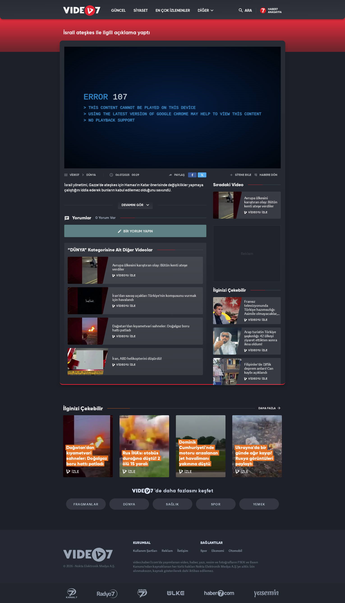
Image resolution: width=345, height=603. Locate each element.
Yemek (259, 504)
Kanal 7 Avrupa (142, 593)
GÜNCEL (118, 11)
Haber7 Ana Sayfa (271, 10)
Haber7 (219, 593)
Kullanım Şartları (145, 550)
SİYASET (140, 11)
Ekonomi (218, 550)
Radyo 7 (107, 593)
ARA (245, 10)
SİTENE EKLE (240, 175)
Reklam (167, 550)
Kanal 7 (71, 593)
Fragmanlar (86, 504)
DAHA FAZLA (269, 408)
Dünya (129, 504)
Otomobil (235, 550)
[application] (172, 107)
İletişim (182, 550)
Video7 (74, 175)
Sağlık (172, 504)
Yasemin (266, 593)
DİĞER (205, 10)
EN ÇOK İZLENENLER (173, 11)
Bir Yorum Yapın (135, 231)
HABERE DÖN (266, 175)
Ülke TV (175, 593)
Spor (216, 504)
